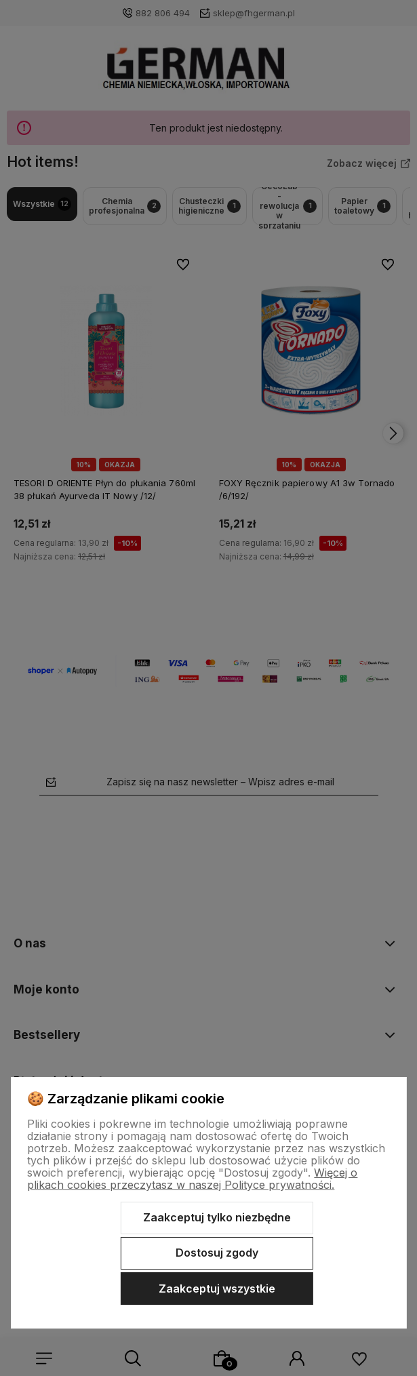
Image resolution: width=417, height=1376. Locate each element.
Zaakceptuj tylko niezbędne (217, 1217)
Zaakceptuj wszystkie (217, 1288)
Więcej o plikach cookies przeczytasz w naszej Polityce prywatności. (192, 1179)
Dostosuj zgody (217, 1252)
